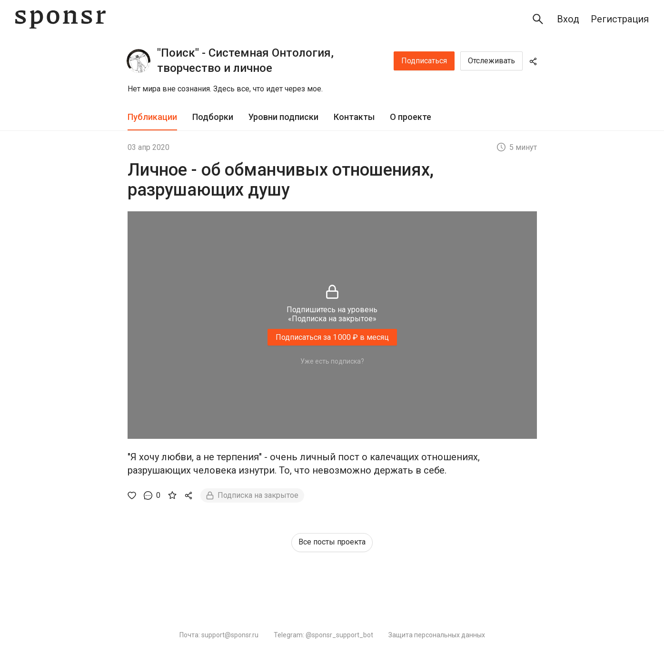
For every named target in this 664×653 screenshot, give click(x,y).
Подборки (212, 117)
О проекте (410, 117)
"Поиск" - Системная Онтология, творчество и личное (245, 60)
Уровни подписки (283, 117)
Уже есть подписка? (332, 361)
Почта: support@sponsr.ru (218, 635)
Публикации (152, 117)
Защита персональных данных (436, 635)
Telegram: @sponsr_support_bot (323, 635)
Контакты (354, 117)
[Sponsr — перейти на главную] (60, 19)
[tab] (152, 117)
